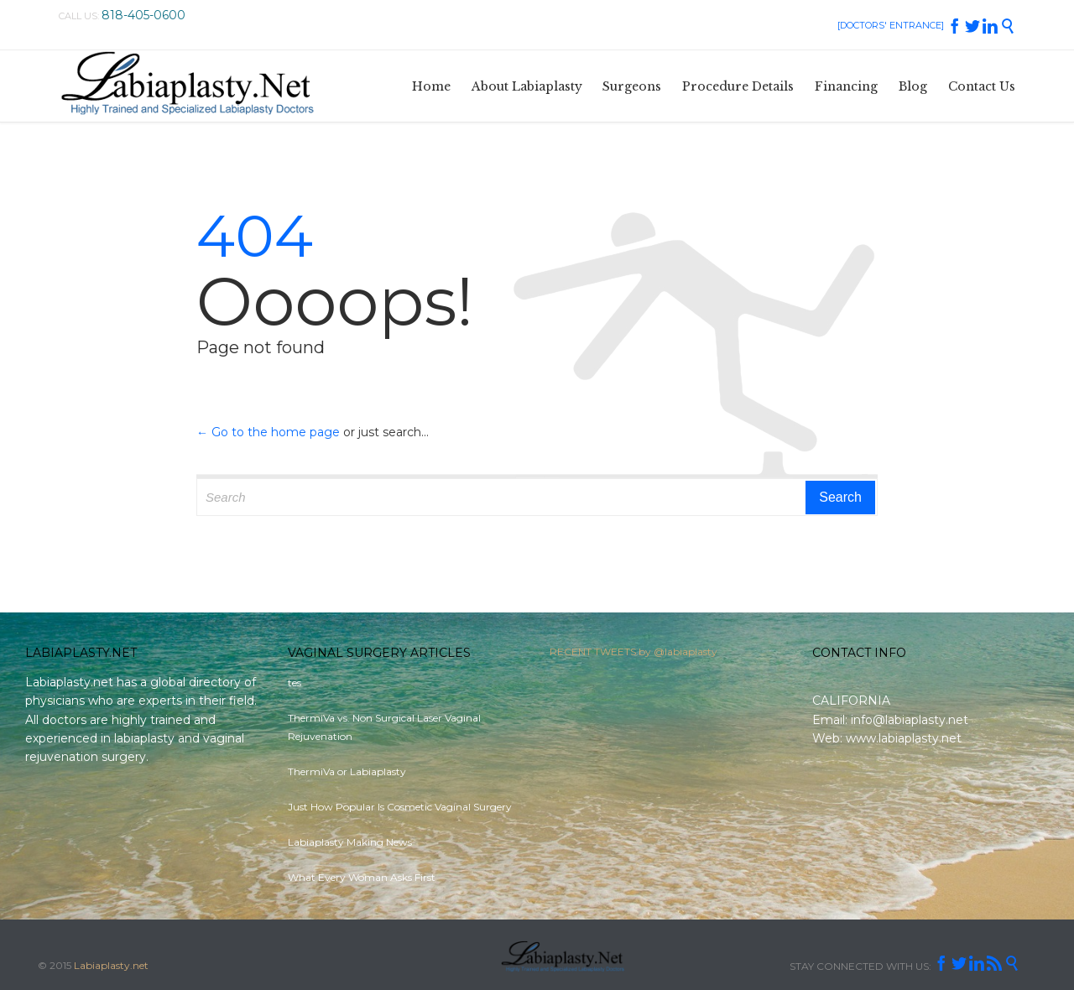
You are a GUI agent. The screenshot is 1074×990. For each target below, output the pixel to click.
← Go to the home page (268, 432)
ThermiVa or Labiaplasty (347, 771)
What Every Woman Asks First (361, 877)
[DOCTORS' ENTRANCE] (890, 25)
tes (294, 682)
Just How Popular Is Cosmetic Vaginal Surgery (400, 806)
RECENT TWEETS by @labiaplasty (633, 657)
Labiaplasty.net (111, 965)
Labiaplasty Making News (350, 842)
